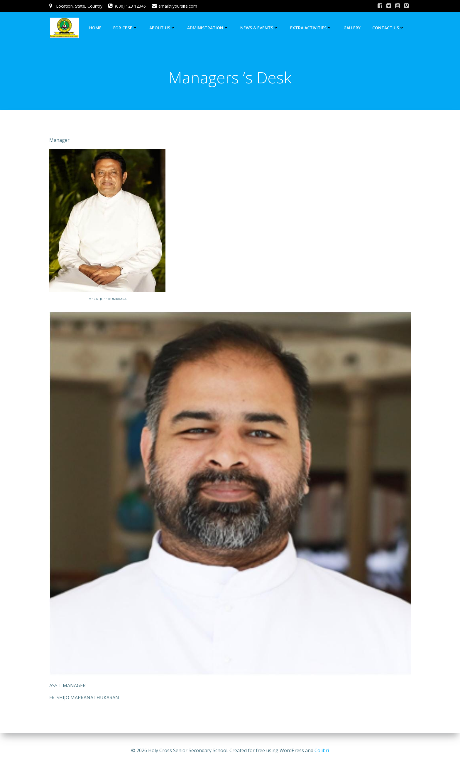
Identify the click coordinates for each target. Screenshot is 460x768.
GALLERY (352, 28)
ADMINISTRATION (208, 28)
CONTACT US (389, 28)
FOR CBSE (126, 28)
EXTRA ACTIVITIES (311, 28)
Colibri (321, 750)
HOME (96, 28)
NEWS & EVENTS (260, 28)
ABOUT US (163, 28)
